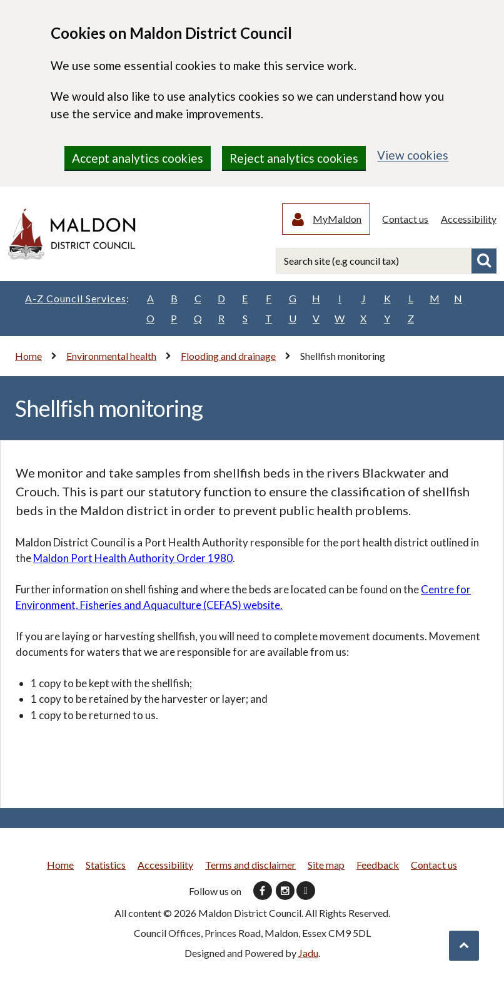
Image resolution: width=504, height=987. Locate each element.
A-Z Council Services (77, 299)
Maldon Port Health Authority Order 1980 (133, 559)
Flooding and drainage (228, 357)
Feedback (377, 866)
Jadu (308, 954)
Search (483, 262)
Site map (326, 866)
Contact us (406, 219)
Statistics (106, 866)
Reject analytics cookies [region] (293, 158)
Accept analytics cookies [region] (137, 158)
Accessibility (468, 219)
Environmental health (111, 357)
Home (28, 357)
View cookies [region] (412, 155)
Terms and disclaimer (250, 866)
